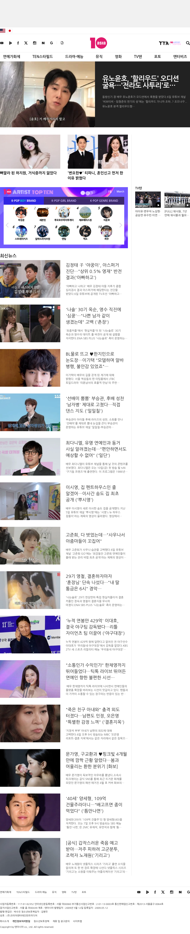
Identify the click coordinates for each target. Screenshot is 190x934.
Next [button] (120, 225)
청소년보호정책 (41, 921)
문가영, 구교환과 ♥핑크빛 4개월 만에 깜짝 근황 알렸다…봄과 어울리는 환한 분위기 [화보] (96, 760)
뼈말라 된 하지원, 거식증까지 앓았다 (28, 173)
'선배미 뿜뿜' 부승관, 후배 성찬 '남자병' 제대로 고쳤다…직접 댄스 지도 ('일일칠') (95, 404)
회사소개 (4, 921)
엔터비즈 (180, 57)
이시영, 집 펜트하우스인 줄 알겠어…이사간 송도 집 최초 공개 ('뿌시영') (92, 493)
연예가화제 (11, 57)
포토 (157, 57)
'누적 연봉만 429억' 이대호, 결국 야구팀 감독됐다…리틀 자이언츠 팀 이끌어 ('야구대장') (95, 626)
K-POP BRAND (24, 200)
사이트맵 (77, 921)
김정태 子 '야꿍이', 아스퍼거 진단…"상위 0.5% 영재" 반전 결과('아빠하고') (94, 271)
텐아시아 (19, 927)
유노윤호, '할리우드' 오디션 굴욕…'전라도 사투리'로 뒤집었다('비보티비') (140, 85)
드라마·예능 (74, 57)
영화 (118, 57)
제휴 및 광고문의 (61, 921)
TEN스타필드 (42, 57)
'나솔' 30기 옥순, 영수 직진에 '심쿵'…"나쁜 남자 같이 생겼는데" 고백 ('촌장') (93, 315)
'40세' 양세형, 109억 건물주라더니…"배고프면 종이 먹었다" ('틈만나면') (94, 804)
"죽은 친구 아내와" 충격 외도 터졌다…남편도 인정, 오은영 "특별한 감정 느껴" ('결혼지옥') (95, 715)
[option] (64, 225)
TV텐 (138, 57)
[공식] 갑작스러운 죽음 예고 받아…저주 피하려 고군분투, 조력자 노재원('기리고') (92, 849)
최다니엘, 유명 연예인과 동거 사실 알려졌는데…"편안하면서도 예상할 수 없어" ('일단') (96, 449)
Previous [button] (7, 225)
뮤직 (99, 57)
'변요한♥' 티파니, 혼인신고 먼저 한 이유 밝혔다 (95, 175)
